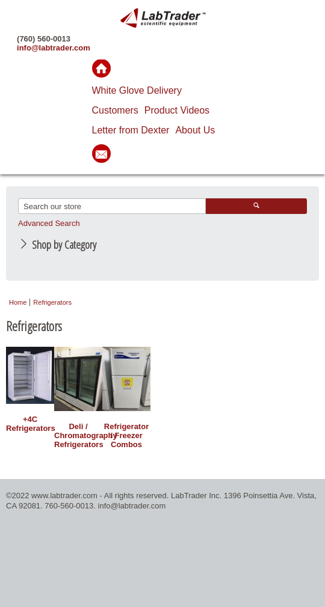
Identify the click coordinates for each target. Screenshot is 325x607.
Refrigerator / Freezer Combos (126, 435)
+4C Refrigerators (30, 424)
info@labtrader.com (53, 47)
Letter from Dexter (131, 130)
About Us (195, 130)
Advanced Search (49, 223)
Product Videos (176, 110)
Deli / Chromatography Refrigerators (78, 435)
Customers (115, 110)
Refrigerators (52, 302)
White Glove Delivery (137, 90)
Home (17, 302)
